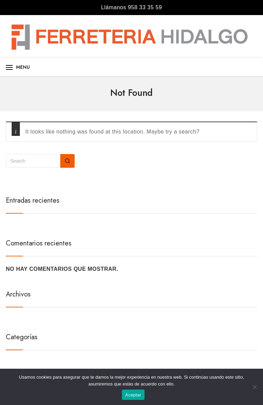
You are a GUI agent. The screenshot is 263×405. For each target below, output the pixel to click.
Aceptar (133, 394)
